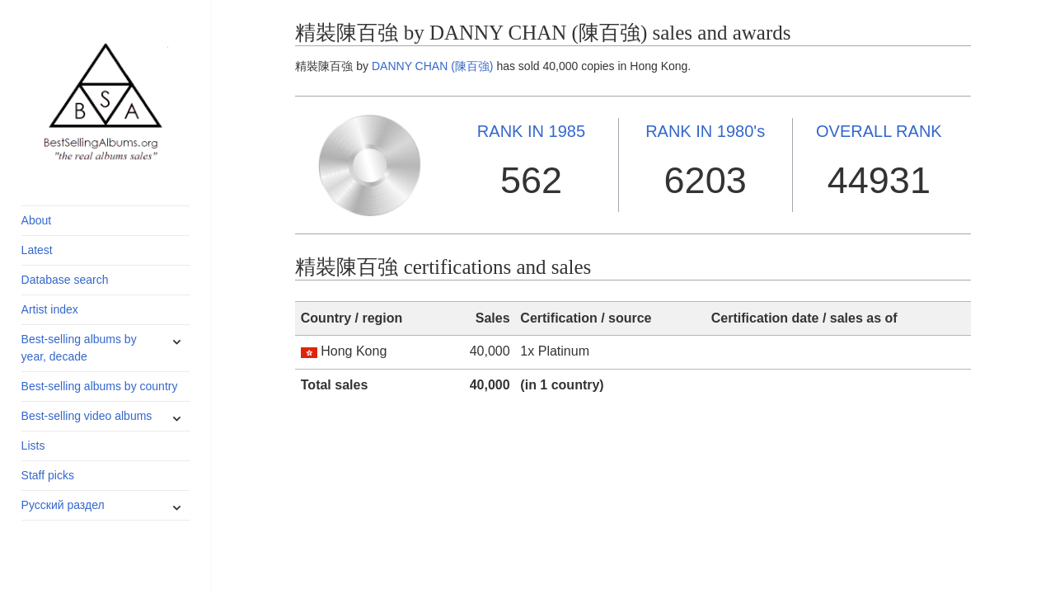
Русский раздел (63, 505)
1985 (531, 131)
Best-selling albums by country (99, 386)
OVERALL (879, 131)
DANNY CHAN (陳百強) (433, 66)
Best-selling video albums (86, 415)
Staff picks (47, 475)
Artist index (49, 309)
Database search (65, 279)
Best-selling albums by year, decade (79, 347)
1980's (705, 131)
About (36, 220)
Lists (33, 445)
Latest (37, 250)
